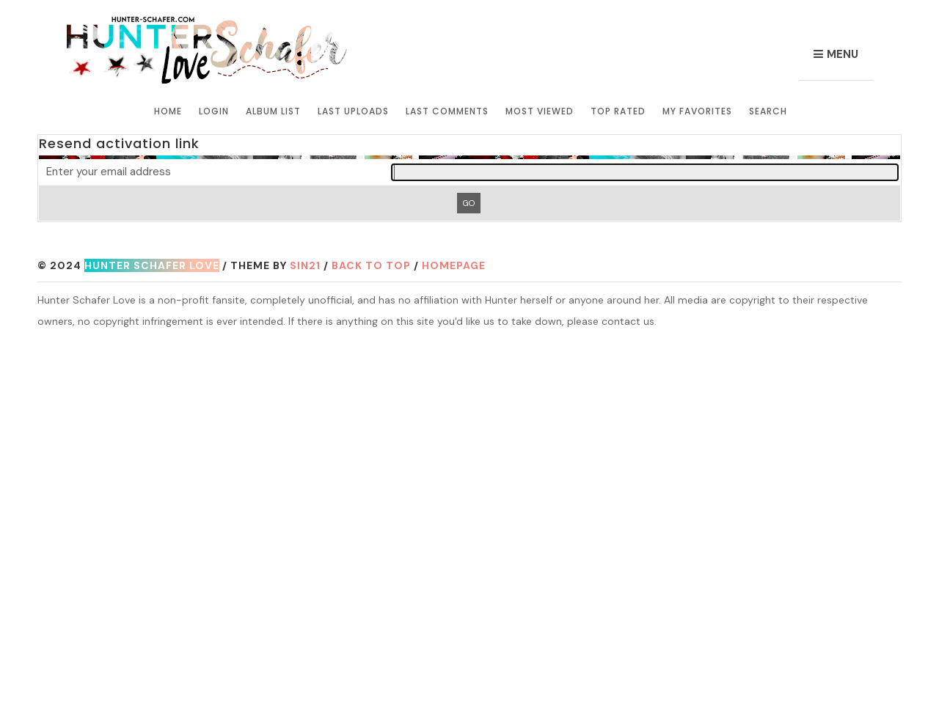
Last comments (447, 111)
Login (214, 111)
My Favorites (697, 111)
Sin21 (305, 265)
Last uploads (353, 111)
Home (168, 111)
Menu (842, 54)
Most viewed (539, 111)
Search (768, 111)
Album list (273, 111)
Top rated (618, 111)
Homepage (454, 265)
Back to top (371, 265)
